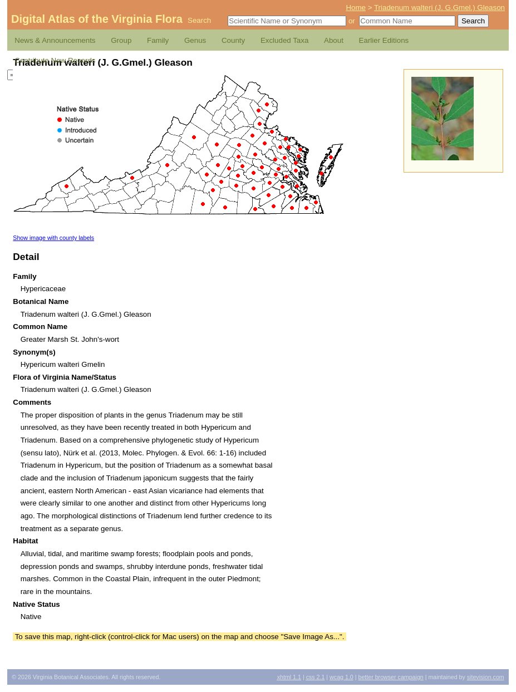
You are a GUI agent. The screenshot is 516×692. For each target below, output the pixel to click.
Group (121, 40)
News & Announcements (54, 40)
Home (356, 7)
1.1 (289, 677)
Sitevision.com (485, 677)
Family (158, 40)
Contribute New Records (54, 60)
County (233, 40)
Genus (195, 40)
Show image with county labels (53, 237)
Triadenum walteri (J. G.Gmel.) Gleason (439, 7)
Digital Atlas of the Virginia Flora (97, 19)
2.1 (315, 677)
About (333, 40)
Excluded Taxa (284, 40)
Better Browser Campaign (390, 677)
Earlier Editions (384, 40)
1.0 (341, 677)
